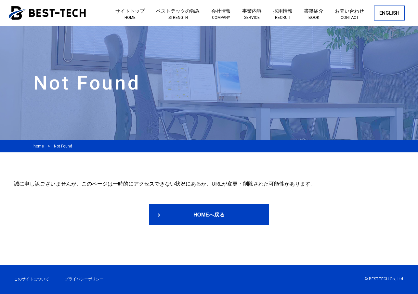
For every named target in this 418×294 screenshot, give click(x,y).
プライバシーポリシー (84, 279)
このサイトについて (31, 279)
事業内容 (252, 14)
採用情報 (283, 14)
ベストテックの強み (178, 14)
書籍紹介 (313, 14)
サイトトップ (130, 14)
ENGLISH (389, 13)
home (38, 146)
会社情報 (221, 14)
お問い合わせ (349, 14)
